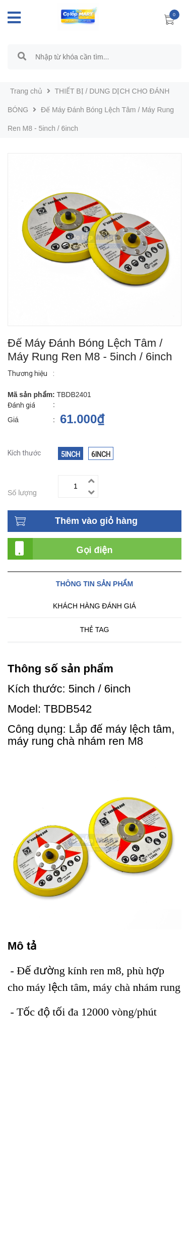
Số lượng (22, 493)
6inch (100, 454)
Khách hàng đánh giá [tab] (94, 606)
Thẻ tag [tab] (94, 630)
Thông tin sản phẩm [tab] (94, 584)
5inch (70, 454)
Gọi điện (95, 550)
